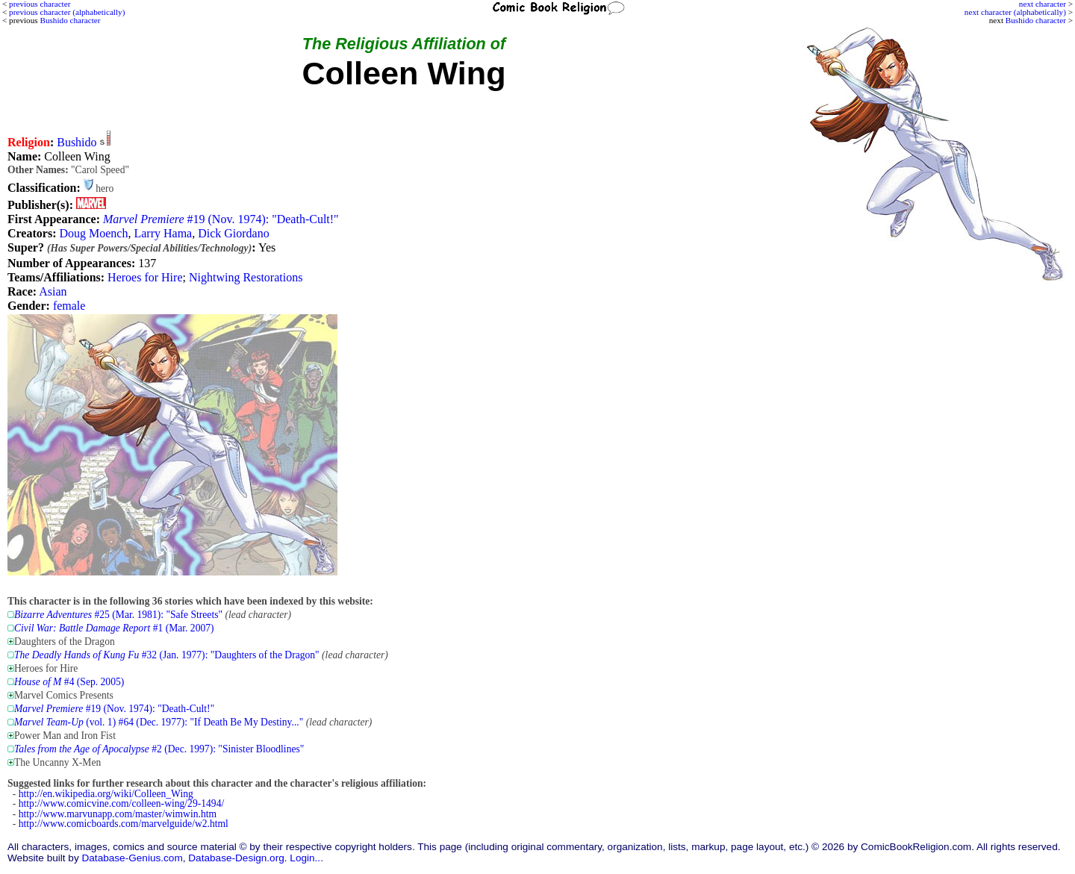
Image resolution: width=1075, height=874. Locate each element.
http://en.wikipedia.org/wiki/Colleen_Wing (106, 793)
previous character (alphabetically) (67, 11)
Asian (52, 291)
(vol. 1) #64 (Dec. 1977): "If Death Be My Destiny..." (158, 722)
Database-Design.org (236, 858)
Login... (306, 858)
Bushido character (1036, 20)
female (69, 305)
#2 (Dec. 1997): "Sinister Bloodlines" (159, 749)
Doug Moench (93, 233)
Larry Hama (163, 233)
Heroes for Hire (145, 277)
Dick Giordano (233, 233)
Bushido (76, 142)
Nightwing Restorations (245, 277)
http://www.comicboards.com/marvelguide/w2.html (123, 823)
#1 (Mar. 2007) (114, 628)
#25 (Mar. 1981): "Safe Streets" (118, 614)
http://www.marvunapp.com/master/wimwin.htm (117, 814)
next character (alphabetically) (1015, 11)
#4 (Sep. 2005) (69, 681)
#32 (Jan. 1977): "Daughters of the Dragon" (167, 655)
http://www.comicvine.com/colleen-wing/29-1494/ (121, 803)
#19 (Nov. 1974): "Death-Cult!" (221, 219)
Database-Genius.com (131, 858)
